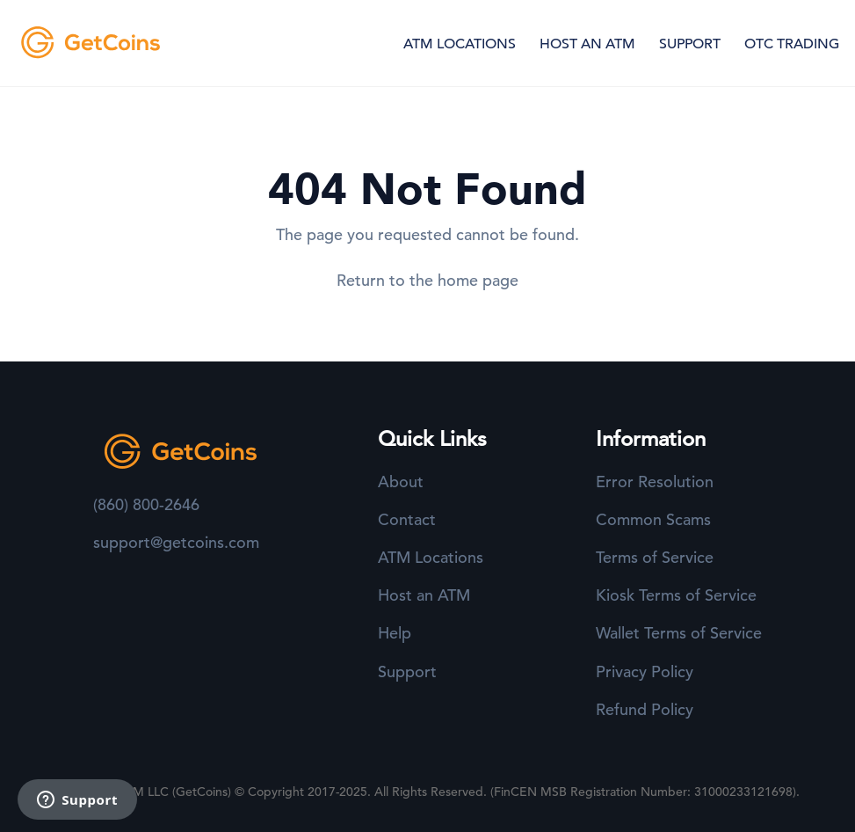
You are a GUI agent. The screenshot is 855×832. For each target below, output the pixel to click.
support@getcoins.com (176, 542)
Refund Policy (644, 709)
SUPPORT (690, 44)
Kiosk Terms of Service (676, 595)
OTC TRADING (791, 44)
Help (394, 633)
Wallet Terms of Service (679, 633)
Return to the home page (427, 280)
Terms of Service (655, 557)
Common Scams (653, 519)
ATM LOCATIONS (459, 44)
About (401, 481)
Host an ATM (424, 595)
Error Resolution (655, 481)
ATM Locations (430, 557)
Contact (407, 519)
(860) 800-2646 (146, 504)
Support (407, 671)
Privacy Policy (644, 671)
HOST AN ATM (587, 44)
